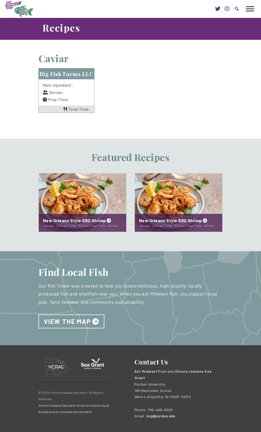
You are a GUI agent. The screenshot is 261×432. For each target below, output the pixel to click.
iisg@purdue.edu (160, 416)
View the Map (67, 321)
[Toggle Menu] (250, 8)
